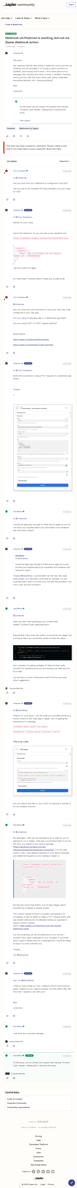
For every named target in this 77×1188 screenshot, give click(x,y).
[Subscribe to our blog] (43, 1171)
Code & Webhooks (13, 24)
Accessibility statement (47, 1127)
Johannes (17, 53)
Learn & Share (23, 18)
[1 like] (14, 688)
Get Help (7, 18)
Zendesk (11, 128)
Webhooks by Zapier (28, 128)
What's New (42, 18)
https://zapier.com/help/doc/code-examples (33, 345)
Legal (42, 1184)
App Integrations (39, 1165)
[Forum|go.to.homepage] (19, 4)
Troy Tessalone (19, 171)
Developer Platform (38, 1144)
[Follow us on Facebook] (33, 1171)
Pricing (38, 1136)
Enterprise (39, 1156)
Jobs (38, 1152)
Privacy (51, 1184)
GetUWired (17, 511)
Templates (38, 1160)
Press (38, 1148)
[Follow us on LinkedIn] (38, 1171)
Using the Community (16, 1103)
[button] (71, 4)
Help (38, 1140)
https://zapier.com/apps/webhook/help (31, 339)
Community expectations (18, 1107)
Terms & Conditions (28, 1127)
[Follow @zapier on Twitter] (48, 1171)
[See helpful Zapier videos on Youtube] (53, 1171)
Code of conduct (14, 1099)
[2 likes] (15, 1073)
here (33, 268)
